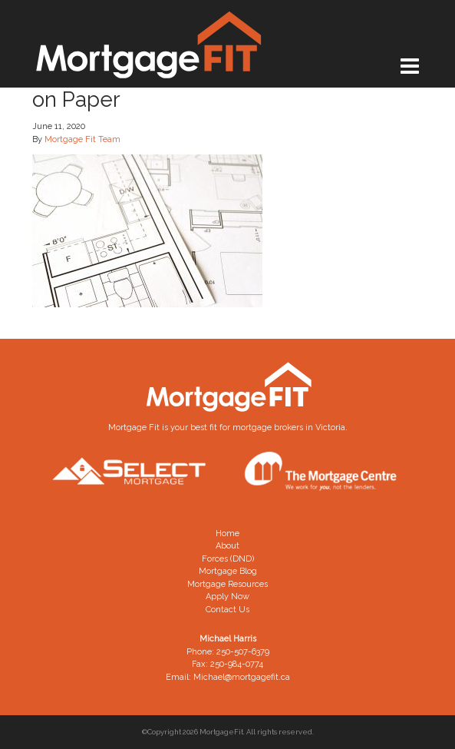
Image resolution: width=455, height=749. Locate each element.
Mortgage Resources (227, 584)
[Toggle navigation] (410, 67)
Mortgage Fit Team (82, 139)
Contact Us (227, 610)
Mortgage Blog (228, 571)
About (227, 546)
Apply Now (227, 597)
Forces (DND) (228, 559)
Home (227, 534)
